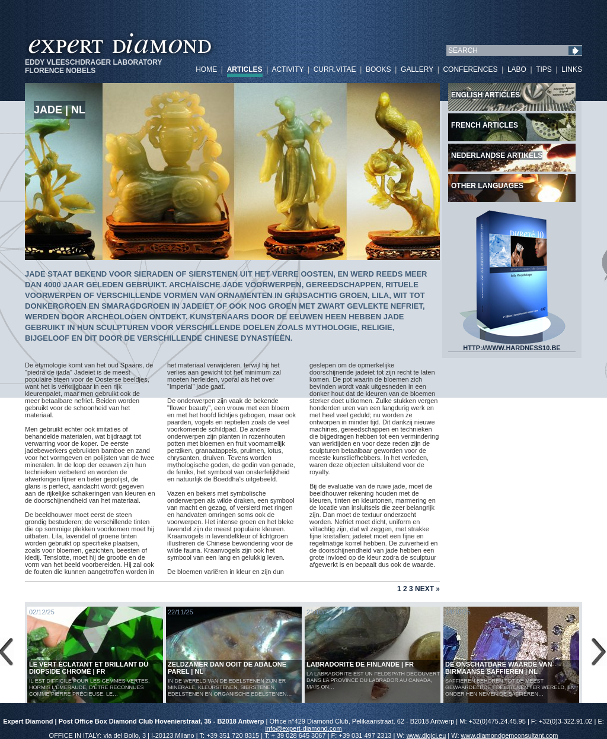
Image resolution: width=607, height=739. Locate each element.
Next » (427, 589)
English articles (485, 95)
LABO (516, 69)
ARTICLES (245, 69)
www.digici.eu (426, 735)
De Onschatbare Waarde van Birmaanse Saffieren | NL (498, 668)
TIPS (544, 69)
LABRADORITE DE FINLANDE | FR (360, 664)
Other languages (487, 186)
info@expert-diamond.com (303, 728)
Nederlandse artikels (496, 155)
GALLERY (417, 69)
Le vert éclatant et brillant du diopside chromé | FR (88, 668)
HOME (206, 69)
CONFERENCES (470, 69)
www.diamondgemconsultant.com (509, 735)
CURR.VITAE (335, 69)
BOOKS (378, 69)
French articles (484, 125)
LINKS (571, 69)
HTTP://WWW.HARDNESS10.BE (512, 344)
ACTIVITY (287, 69)
